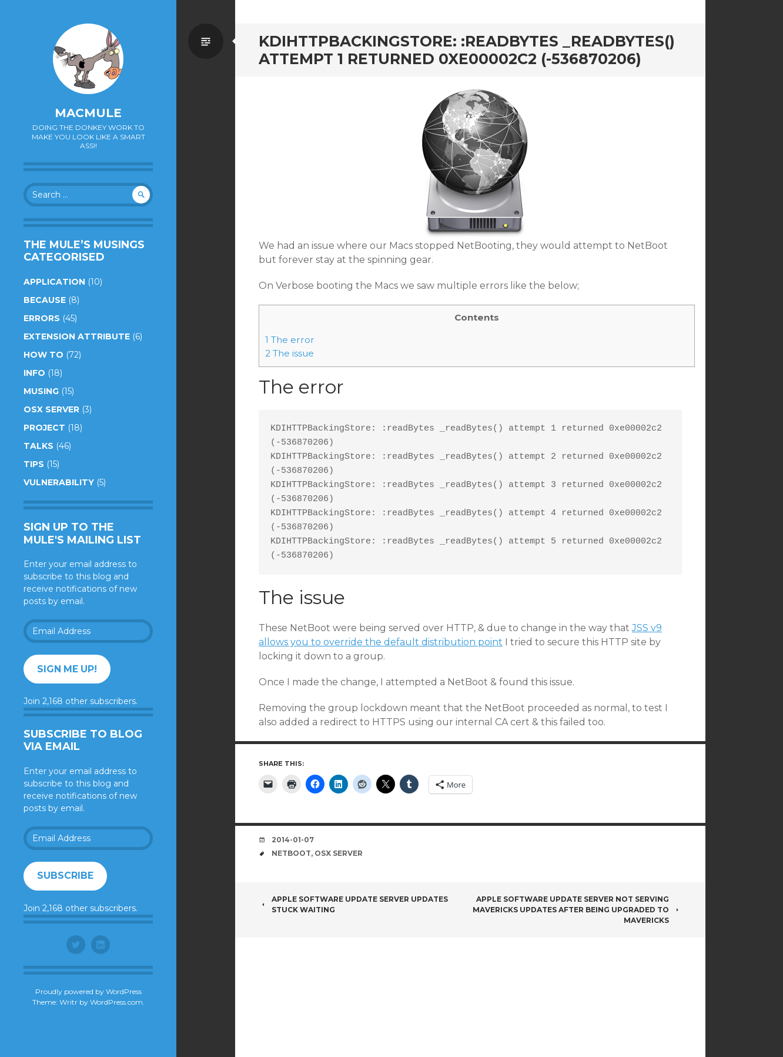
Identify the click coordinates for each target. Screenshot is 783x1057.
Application (54, 281)
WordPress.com (116, 1002)
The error (289, 339)
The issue (289, 353)
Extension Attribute (77, 336)
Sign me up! (67, 669)
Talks (38, 446)
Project (44, 427)
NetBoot (291, 853)
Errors (42, 318)
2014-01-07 (293, 839)
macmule (88, 113)
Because (45, 300)
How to (43, 354)
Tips (34, 464)
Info (34, 373)
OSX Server (51, 409)
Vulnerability (59, 482)
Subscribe (65, 875)
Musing (41, 391)
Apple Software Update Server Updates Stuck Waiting (353, 904)
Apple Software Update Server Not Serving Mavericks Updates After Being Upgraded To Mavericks (577, 910)
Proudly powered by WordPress (88, 991)
